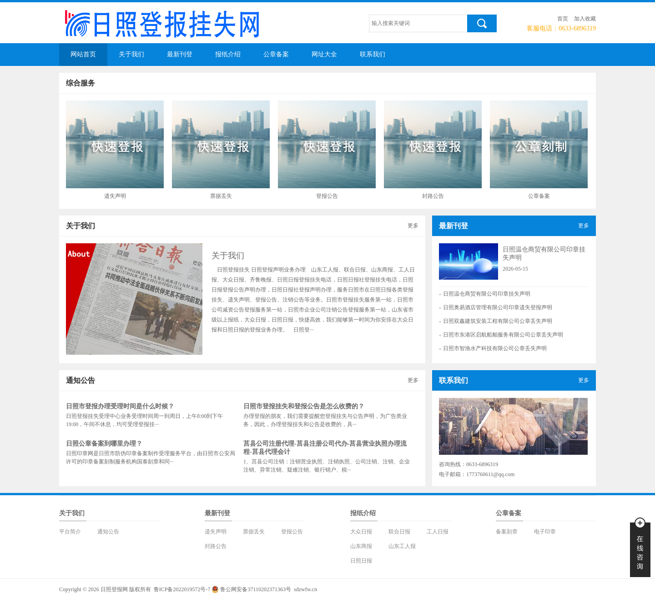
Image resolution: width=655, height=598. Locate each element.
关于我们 (131, 54)
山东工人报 (402, 546)
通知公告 (108, 531)
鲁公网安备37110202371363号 (255, 589)
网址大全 (324, 54)
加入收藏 (585, 18)
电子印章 (545, 531)
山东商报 (361, 546)
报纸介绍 (228, 54)
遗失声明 (216, 531)
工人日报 (437, 531)
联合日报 (399, 531)
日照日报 (361, 561)
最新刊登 (179, 54)
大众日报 (361, 531)
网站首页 (83, 54)
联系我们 (372, 54)
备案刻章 (507, 531)
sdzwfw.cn (305, 589)
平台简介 (70, 531)
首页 (562, 18)
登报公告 (292, 531)
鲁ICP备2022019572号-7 (182, 589)
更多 (413, 225)
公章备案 (276, 54)
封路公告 (216, 546)
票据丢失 (254, 531)
